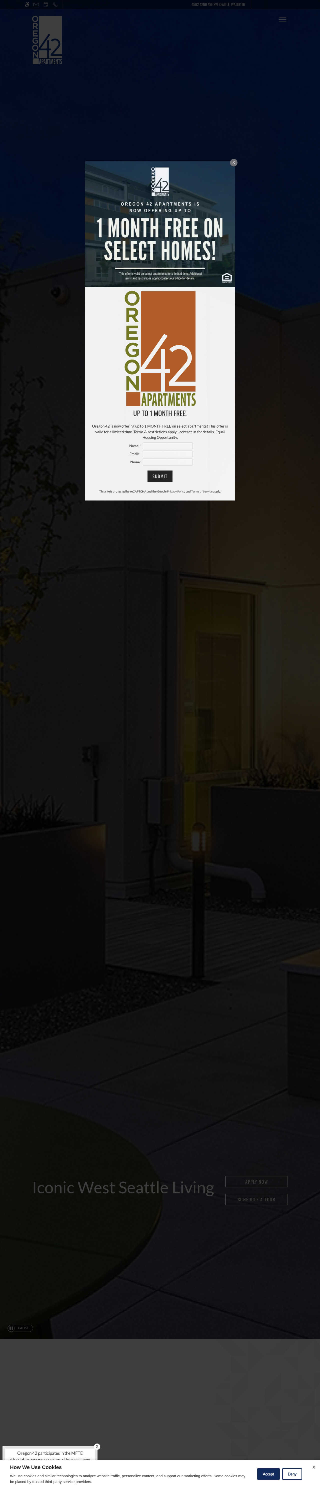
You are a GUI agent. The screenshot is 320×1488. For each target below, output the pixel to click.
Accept (268, 1474)
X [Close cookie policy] (313, 1467)
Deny (292, 1474)
